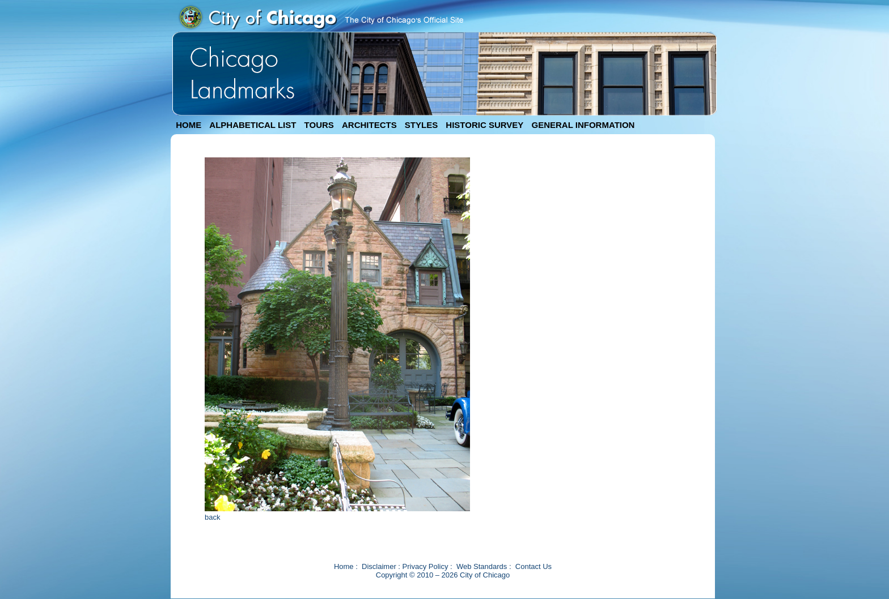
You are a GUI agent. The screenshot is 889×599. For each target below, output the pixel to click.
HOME (188, 125)
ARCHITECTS (369, 125)
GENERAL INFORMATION (583, 125)
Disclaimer (379, 566)
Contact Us (533, 566)
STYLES (421, 125)
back (212, 517)
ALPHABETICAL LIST (252, 125)
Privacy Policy (425, 566)
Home (344, 566)
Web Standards (481, 566)
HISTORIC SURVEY (484, 125)
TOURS (319, 125)
